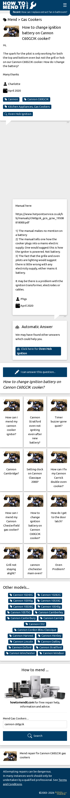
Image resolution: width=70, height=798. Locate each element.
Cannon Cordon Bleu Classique (35, 630)
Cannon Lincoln (21, 641)
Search (35, 735)
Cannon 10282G (49, 595)
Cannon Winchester (20, 653)
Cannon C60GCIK (36, 99)
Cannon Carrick (51, 618)
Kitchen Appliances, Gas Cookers (27, 106)
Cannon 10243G (21, 595)
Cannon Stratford (49, 647)
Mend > (12, 19)
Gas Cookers (31, 19)
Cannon (11, 99)
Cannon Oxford (19, 647)
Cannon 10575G (18, 612)
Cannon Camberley (49, 612)
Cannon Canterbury (21, 618)
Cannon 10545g (49, 606)
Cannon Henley (49, 635)
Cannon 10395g (21, 600)
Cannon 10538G (21, 606)
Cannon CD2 (35, 624)
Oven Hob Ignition (17, 114)
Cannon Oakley (49, 641)
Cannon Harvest (21, 635)
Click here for (34, 351)
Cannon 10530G (48, 600)
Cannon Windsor (51, 653)
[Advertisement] (35, 161)
